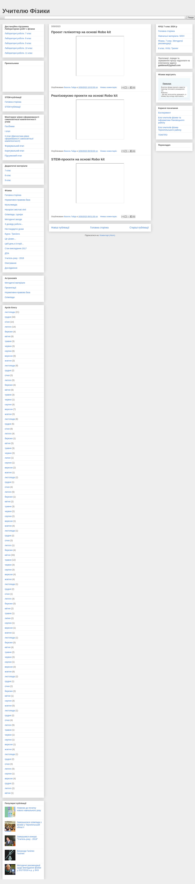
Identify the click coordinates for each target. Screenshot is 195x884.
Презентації (10, 287)
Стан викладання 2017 (16, 248)
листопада (10, 312)
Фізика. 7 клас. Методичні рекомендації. (170, 42)
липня (8, 458)
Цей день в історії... (14, 243)
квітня (7, 336)
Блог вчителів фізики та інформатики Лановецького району (171, 120)
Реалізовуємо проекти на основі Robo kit (84, 95)
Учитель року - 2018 (14, 258)
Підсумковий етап (13, 155)
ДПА (7, 253)
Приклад (167, 84)
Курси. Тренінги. (12, 234)
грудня (8, 317)
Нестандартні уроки (14, 229)
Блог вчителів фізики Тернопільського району (169, 128)
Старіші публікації (139, 227)
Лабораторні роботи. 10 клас (18, 48)
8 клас (8, 175)
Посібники (9, 126)
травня (8, 341)
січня (7, 322)
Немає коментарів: (109, 87)
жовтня (8, 360)
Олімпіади (10, 297)
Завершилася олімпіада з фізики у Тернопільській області (29, 824)
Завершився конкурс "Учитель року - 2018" (27, 837)
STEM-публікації (12, 107)
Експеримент (164, 113)
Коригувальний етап (14, 151)
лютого (8, 327)
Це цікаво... (10, 239)
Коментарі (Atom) (107, 235)
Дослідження (11, 268)
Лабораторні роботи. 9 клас (18, 43)
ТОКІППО (162, 135)
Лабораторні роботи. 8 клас (18, 38)
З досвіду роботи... (14, 224)
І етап (7, 131)
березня (9, 331)
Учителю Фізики (26, 11)
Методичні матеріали (15, 283)
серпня (8, 351)
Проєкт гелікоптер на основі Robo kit (81, 32)
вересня (9, 356)
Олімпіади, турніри (14, 214)
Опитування (10, 263)
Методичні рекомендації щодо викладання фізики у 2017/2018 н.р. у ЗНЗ (29, 868)
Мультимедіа (11, 205)
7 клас (8, 170)
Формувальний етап (14, 146)
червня (8, 346)
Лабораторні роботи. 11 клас (18, 53)
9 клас (8, 180)
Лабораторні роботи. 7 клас (18, 33)
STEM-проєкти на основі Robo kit (78, 159)
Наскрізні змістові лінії (15, 209)
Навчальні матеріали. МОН (171, 36)
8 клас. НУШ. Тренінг (168, 48)
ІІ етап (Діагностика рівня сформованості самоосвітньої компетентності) (19, 138)
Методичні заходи (13, 219)
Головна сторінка (99, 227)
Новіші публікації (60, 227)
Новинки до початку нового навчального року (29, 809)
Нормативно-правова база (17, 200)
